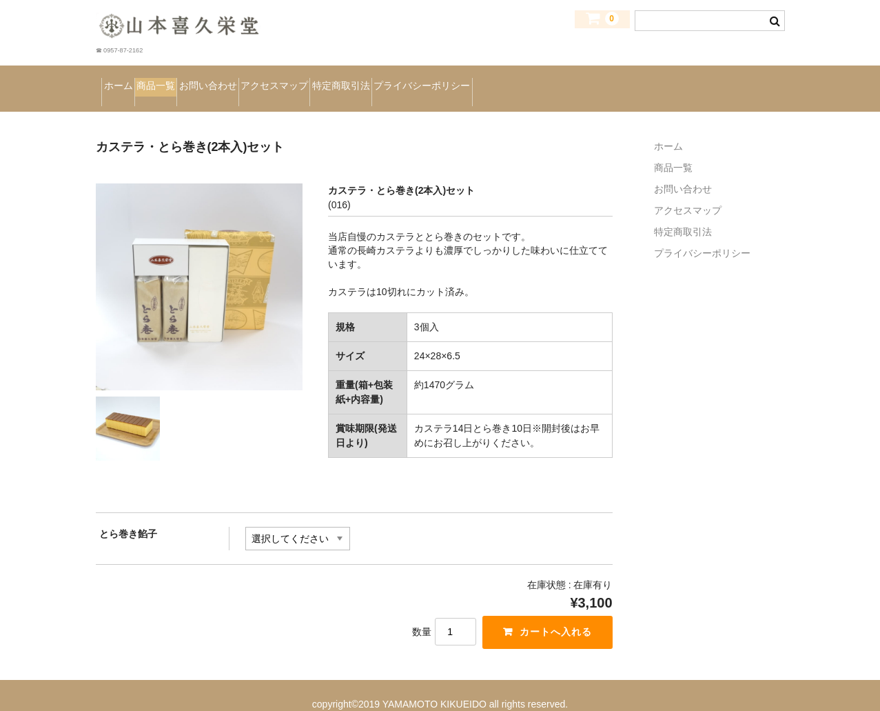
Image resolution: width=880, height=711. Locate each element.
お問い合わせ (282, 80)
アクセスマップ (386, 80)
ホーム (127, 80)
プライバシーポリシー (610, 80)
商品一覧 (196, 80)
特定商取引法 (489, 80)
